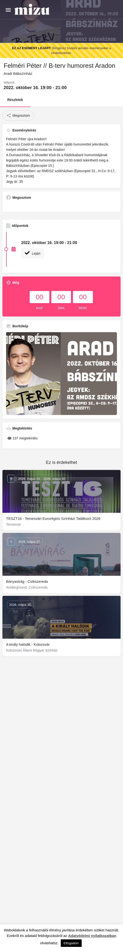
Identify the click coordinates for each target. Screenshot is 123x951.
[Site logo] (32, 10)
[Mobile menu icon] (8, 10)
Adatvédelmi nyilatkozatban (92, 936)
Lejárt (32, 253)
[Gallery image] (61, 373)
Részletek (15, 100)
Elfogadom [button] (71, 943)
